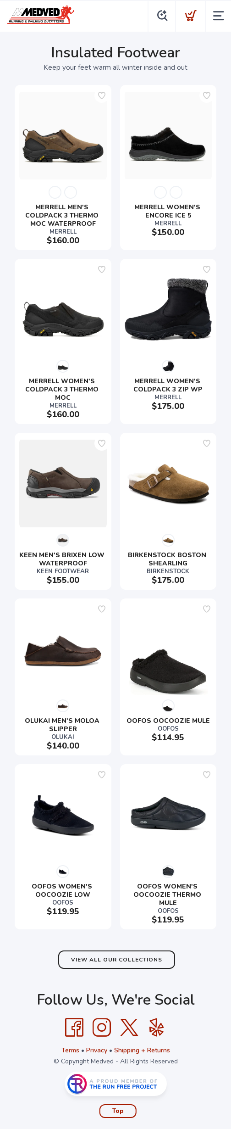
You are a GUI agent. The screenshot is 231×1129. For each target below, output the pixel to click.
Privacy (96, 1050)
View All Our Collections (116, 959)
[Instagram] (102, 1027)
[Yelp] (156, 1027)
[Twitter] (129, 1027)
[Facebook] (74, 1027)
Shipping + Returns (142, 1050)
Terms (70, 1050)
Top (118, 1111)
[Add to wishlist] (101, 95)
